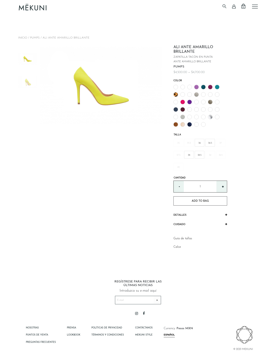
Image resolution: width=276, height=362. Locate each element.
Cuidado (200, 224)
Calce (177, 246)
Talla (177, 135)
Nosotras (32, 328)
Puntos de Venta (37, 335)
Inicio (22, 37)
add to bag (200, 201)
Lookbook (73, 335)
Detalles (200, 215)
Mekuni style (144, 335)
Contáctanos (144, 328)
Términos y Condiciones (107, 335)
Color (177, 81)
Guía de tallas (182, 238)
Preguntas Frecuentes (41, 342)
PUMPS (35, 37)
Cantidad (180, 178)
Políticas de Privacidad (106, 328)
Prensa (71, 328)
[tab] (200, 215)
